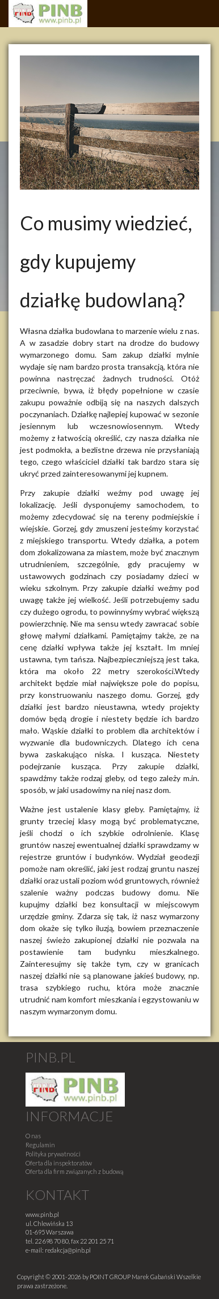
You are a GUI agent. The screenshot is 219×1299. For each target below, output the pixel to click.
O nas (33, 1135)
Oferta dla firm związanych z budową (74, 1171)
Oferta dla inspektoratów (59, 1163)
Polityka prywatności (53, 1153)
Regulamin (40, 1144)
